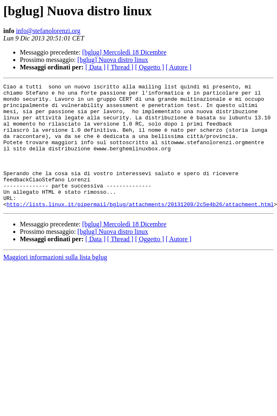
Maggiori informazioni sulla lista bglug (55, 281)
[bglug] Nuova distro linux (113, 59)
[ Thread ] (120, 67)
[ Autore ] (178, 67)
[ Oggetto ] (149, 67)
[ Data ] (95, 67)
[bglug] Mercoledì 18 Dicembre (124, 52)
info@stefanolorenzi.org (48, 30)
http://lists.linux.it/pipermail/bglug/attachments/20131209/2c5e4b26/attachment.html (140, 229)
